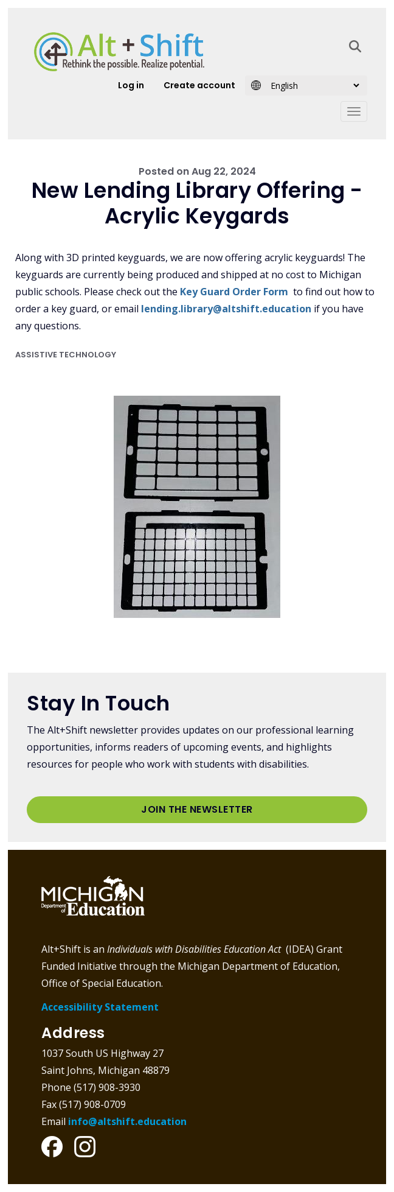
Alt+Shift (119, 51)
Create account (199, 85)
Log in (131, 85)
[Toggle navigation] (353, 111)
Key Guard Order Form (234, 291)
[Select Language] (311, 85)
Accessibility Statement (100, 1007)
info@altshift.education (127, 1121)
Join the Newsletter (197, 809)
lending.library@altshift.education (226, 308)
